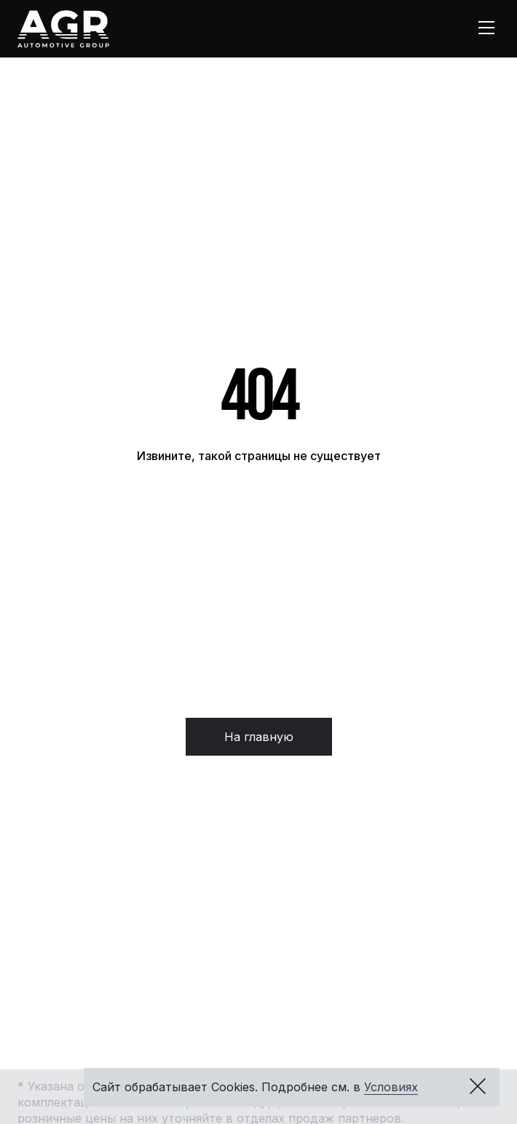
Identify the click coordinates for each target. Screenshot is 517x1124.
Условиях (391, 1087)
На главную (258, 736)
